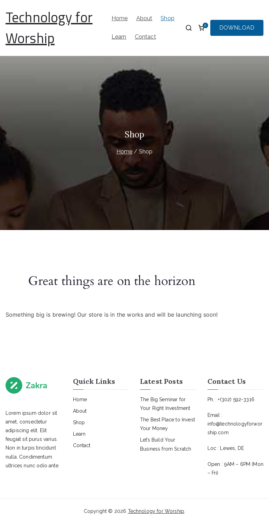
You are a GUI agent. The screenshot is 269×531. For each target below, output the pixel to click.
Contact (145, 36)
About (144, 18)
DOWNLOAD (236, 27)
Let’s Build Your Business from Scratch (165, 444)
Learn (119, 36)
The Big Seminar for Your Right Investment (165, 404)
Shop (167, 18)
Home (120, 18)
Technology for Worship (49, 28)
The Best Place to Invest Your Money (167, 424)
